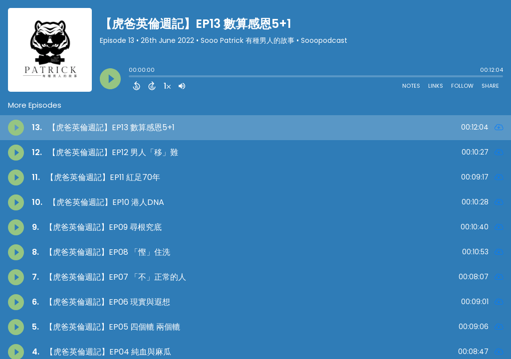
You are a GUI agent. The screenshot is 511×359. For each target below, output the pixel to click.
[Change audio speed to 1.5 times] (167, 86)
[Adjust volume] (182, 86)
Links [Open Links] (435, 86)
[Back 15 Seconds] (136, 86)
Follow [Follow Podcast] (462, 86)
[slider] (131, 77)
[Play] (110, 78)
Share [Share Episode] (490, 86)
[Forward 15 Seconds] (152, 86)
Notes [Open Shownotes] (411, 86)
